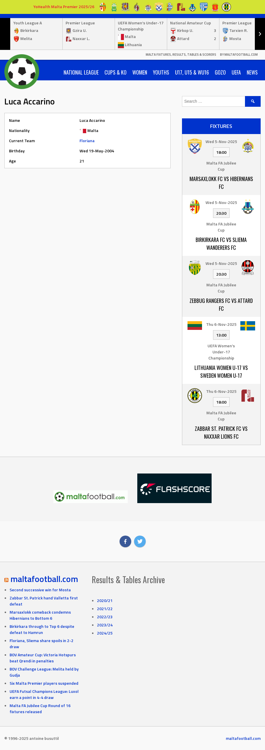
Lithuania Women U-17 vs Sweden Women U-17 (221, 371)
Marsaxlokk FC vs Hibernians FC (221, 182)
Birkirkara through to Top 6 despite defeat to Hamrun (42, 629)
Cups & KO (115, 72)
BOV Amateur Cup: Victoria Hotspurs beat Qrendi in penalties (43, 658)
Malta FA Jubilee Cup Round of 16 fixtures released (40, 708)
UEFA (236, 72)
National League (81, 72)
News (252, 72)
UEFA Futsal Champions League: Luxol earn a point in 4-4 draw (44, 694)
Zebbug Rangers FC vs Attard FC (221, 304)
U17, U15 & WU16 (192, 72)
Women (139, 72)
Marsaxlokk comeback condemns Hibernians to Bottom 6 (40, 615)
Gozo (220, 72)
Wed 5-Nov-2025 (221, 141)
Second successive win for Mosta (40, 590)
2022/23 (105, 617)
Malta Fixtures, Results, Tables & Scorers (181, 54)
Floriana (87, 141)
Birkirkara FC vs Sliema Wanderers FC (221, 243)
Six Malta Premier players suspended (44, 683)
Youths (161, 72)
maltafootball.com (44, 578)
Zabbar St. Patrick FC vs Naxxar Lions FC (221, 432)
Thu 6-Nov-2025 (221, 324)
